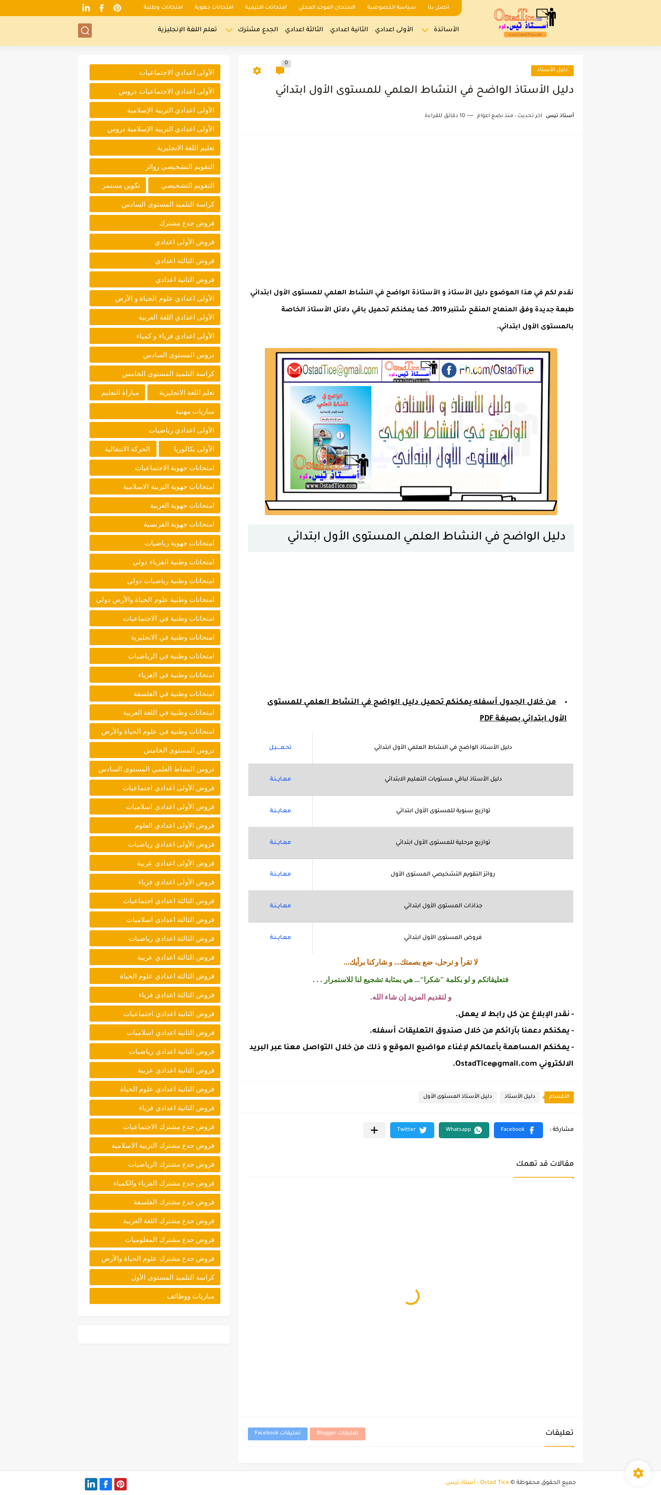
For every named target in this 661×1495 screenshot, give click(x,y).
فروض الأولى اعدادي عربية (175, 863)
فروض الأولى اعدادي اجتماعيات (168, 788)
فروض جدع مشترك (186, 223)
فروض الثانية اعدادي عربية (176, 1070)
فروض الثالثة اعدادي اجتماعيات (168, 901)
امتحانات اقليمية (265, 8)
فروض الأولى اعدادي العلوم (174, 825)
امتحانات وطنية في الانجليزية (172, 637)
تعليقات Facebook (278, 1434)
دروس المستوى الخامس (179, 750)
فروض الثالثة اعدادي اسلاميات (170, 919)
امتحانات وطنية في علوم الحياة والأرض (157, 731)
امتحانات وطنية (163, 8)
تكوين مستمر (121, 185)
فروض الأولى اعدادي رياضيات (171, 844)
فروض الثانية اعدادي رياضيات (171, 1051)
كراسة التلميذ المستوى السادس (168, 204)
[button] (518, 1130)
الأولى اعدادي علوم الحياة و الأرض (164, 298)
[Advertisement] (411, 208)
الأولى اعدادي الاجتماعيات (176, 72)
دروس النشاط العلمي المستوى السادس (156, 769)
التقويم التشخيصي (187, 185)
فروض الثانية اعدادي (185, 279)
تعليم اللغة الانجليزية (185, 148)
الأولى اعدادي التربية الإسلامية (170, 110)
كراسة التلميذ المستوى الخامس (168, 373)
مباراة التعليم (120, 392)
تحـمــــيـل (280, 748)
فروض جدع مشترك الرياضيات (171, 1164)
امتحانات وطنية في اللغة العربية (168, 712)
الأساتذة (446, 30)
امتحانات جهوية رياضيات (179, 543)
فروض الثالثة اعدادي (184, 260)
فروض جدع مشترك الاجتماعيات (168, 1126)
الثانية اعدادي (349, 30)
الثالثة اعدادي (304, 30)
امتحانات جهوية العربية (182, 505)
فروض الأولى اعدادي (184, 242)
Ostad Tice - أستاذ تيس (477, 1483)
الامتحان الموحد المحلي (326, 8)
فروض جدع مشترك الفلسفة (174, 1202)
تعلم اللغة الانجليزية (186, 392)
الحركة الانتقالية (127, 449)
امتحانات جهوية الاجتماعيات (174, 468)
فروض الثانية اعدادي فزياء (176, 1108)
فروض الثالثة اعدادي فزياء (176, 995)
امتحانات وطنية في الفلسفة (174, 693)
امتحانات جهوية (214, 8)
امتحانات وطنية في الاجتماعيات (168, 618)
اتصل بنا (438, 8)
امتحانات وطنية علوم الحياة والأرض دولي (155, 599)
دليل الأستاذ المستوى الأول (457, 1097)
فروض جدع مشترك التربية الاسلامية (163, 1145)
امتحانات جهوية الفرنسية (179, 524)
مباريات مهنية (194, 411)
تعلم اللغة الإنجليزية (187, 30)
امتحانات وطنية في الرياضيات (171, 656)
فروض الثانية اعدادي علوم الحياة (167, 1089)
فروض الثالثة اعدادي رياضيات (171, 938)
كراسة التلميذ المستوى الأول (172, 1277)
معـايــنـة (280, 779)
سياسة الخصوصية (391, 8)
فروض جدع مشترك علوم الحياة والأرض (157, 1258)
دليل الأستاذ (552, 70)
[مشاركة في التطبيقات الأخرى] (374, 1130)
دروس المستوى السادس (178, 355)
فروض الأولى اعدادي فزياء (176, 882)
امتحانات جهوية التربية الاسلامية (168, 486)
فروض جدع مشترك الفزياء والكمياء (163, 1183)
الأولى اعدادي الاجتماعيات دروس (166, 91)
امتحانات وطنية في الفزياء (176, 675)
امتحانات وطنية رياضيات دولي (170, 581)
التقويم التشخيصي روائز (180, 166)
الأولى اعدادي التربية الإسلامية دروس (160, 129)
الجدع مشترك (258, 30)
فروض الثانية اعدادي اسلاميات (170, 1032)
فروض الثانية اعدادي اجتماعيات (168, 1013)
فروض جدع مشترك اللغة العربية (168, 1221)
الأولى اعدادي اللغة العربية (176, 317)
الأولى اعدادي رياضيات (181, 430)
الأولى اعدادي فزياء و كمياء (175, 336)
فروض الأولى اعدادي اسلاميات (170, 806)
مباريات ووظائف (190, 1296)
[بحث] (85, 30)
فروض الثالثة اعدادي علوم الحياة (167, 976)
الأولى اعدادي (394, 30)
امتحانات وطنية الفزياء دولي (173, 562)
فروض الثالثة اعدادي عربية (175, 957)
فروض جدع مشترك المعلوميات (169, 1239)
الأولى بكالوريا (194, 449)
